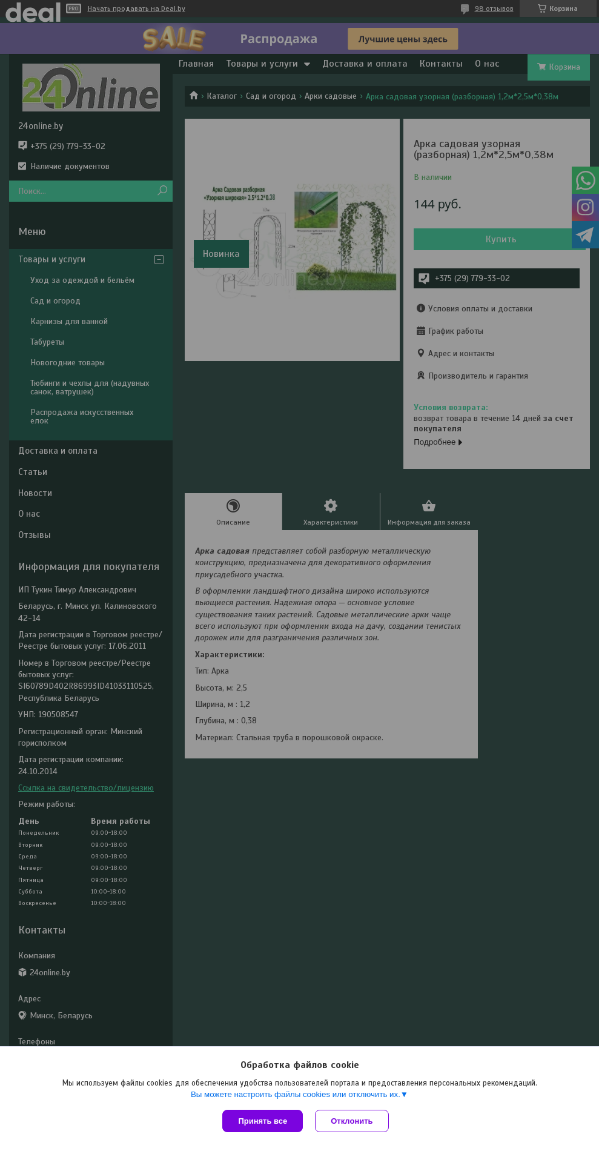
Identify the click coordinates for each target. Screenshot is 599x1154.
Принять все (262, 1121)
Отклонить (351, 1121)
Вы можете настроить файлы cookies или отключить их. (295, 1094)
